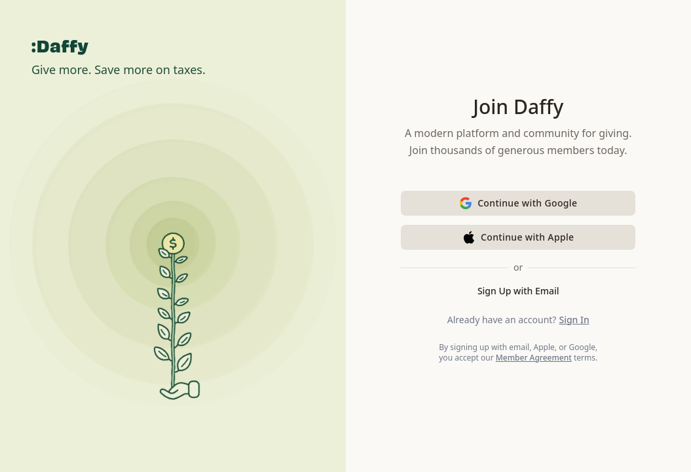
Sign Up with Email (518, 291)
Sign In (574, 319)
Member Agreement (534, 357)
